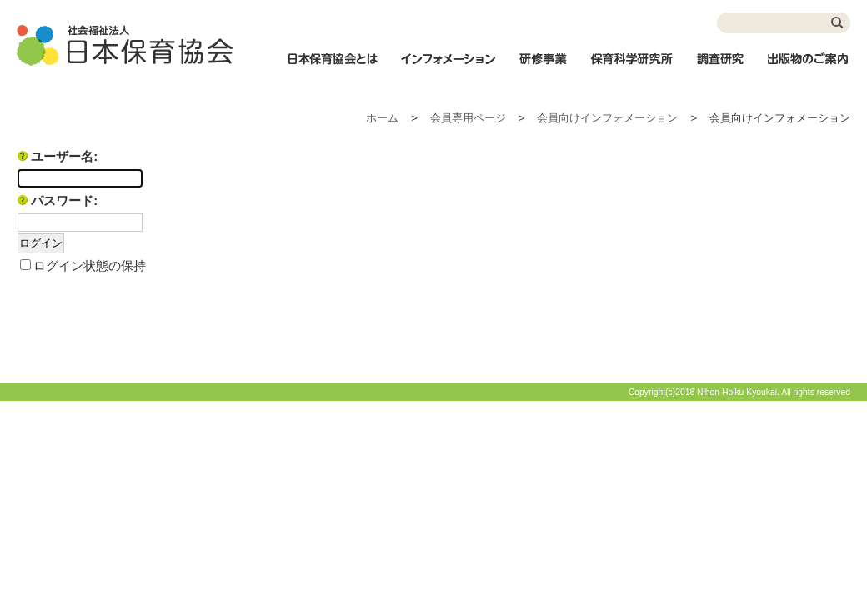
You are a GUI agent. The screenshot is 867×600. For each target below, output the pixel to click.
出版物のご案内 (808, 67)
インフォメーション (447, 67)
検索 (837, 22)
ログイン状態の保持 (89, 265)
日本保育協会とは (333, 67)
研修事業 (543, 67)
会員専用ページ (468, 118)
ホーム (382, 118)
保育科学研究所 (632, 67)
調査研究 (720, 67)
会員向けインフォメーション (607, 118)
